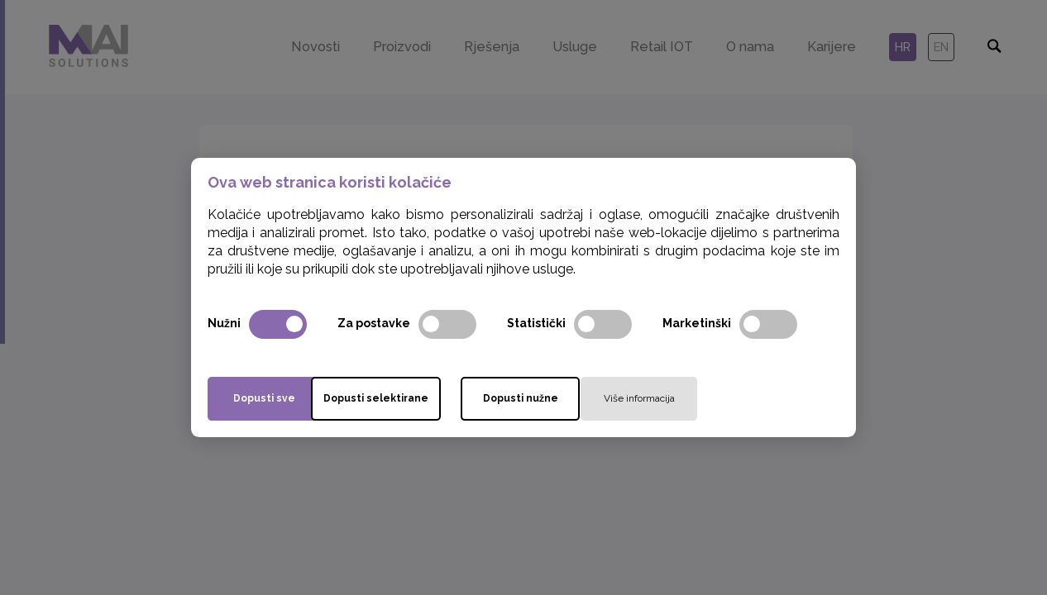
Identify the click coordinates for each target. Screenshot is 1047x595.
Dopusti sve (274, 398)
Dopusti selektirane (431, 398)
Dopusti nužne (588, 398)
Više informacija (745, 398)
